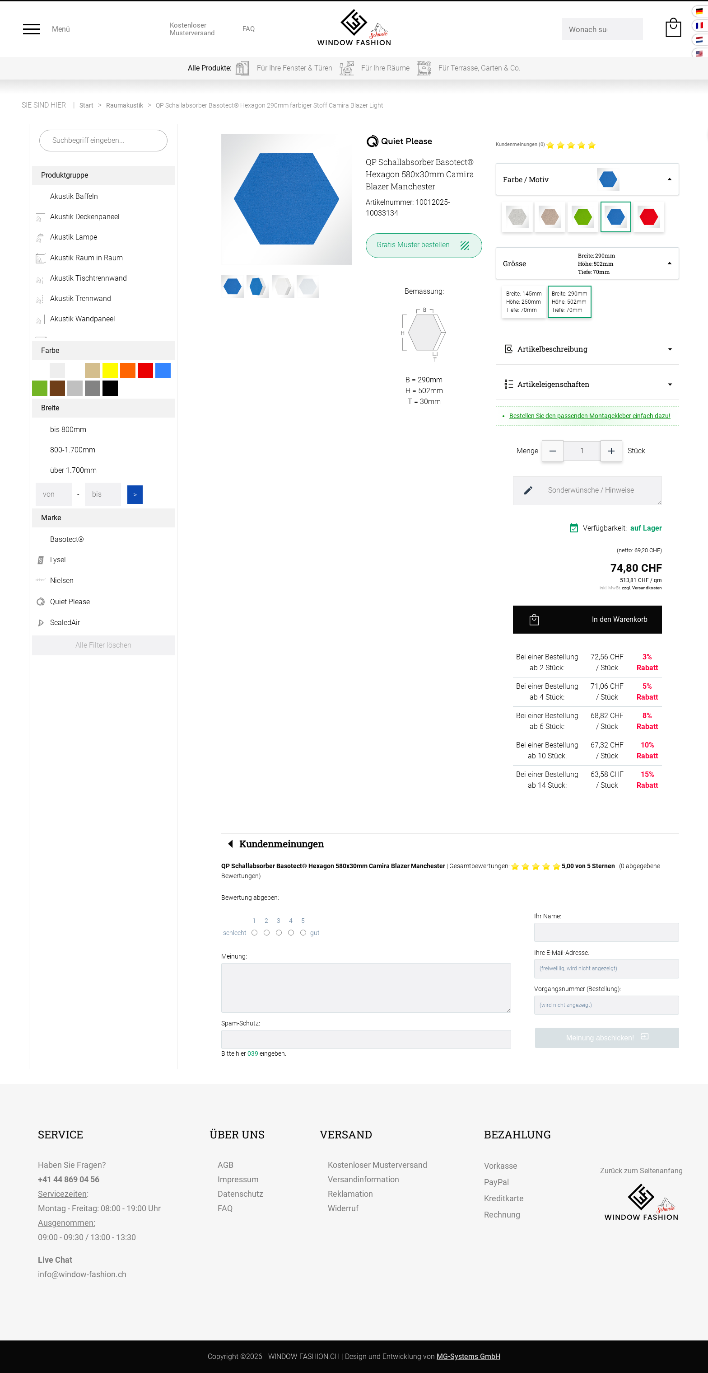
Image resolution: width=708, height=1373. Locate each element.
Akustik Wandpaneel (73, 319)
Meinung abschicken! (607, 1037)
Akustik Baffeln (74, 196)
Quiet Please (61, 602)
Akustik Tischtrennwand (79, 278)
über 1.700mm (73, 470)
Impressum (238, 1179)
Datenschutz (240, 1194)
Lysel (49, 560)
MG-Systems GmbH (468, 1356)
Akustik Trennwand (71, 298)
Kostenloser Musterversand (377, 1165)
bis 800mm (68, 429)
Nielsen (53, 581)
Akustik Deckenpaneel (76, 217)
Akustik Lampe (64, 237)
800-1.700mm (72, 450)
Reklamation (350, 1194)
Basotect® (67, 539)
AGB (225, 1165)
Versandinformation (363, 1179)
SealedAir (56, 623)
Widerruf (343, 1208)
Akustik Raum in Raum (77, 258)
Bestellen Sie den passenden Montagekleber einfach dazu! (590, 415)
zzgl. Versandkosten (642, 587)
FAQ (225, 1208)
